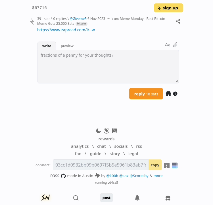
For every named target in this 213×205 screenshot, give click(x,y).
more (158, 175)
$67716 (39, 8)
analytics (80, 146)
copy (155, 164)
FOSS (58, 176)
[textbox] (108, 67)
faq (78, 153)
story (115, 153)
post (107, 197)
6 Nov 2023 (96, 18)
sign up (167, 8)
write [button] (46, 46)
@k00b (112, 175)
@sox (123, 175)
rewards (106, 139)
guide (95, 153)
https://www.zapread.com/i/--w (66, 29)
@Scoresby (139, 175)
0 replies (59, 18)
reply (146, 94)
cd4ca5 (113, 182)
